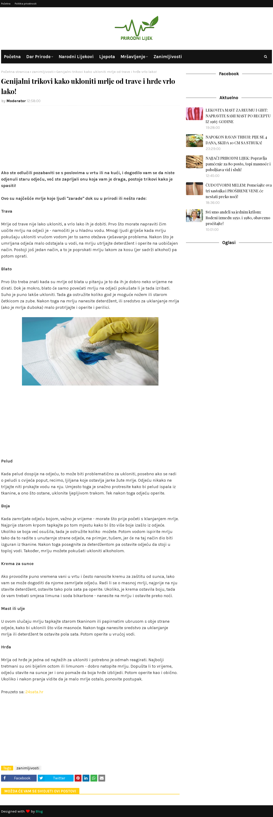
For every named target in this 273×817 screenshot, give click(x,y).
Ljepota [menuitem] (107, 56)
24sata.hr (34, 691)
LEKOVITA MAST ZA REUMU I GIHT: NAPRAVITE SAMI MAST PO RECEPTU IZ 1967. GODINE (238, 115)
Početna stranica (15, 71)
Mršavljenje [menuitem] (133, 56)
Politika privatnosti (25, 3)
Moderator (16, 101)
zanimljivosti (43, 71)
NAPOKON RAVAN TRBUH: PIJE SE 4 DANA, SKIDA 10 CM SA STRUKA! (236, 139)
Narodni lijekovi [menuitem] (76, 56)
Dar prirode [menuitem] (38, 56)
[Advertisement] (90, 140)
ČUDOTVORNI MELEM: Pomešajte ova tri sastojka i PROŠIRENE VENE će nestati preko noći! (239, 191)
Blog (39, 811)
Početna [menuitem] (12, 56)
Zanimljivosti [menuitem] (167, 56)
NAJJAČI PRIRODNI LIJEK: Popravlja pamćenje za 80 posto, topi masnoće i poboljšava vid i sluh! (238, 164)
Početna (5, 3)
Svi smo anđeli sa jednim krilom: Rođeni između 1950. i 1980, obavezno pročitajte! (238, 217)
